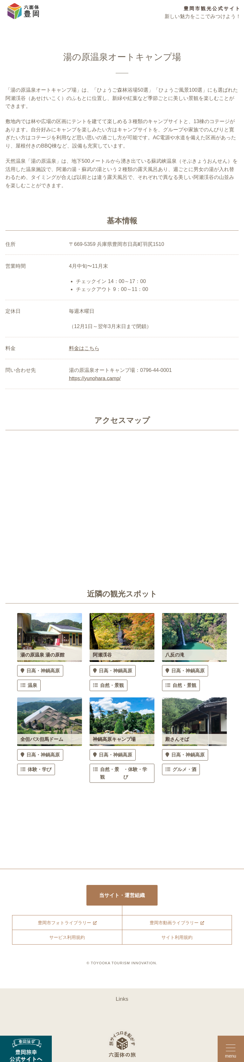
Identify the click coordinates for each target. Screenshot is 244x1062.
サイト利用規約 (176, 938)
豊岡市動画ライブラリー (174, 924)
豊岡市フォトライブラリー (64, 924)
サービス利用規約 (67, 938)
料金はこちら (84, 348)
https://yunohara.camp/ (95, 378)
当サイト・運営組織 (122, 896)
